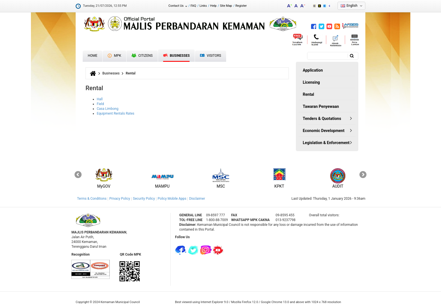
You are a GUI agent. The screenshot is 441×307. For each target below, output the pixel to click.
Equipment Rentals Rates (115, 113)
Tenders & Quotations (322, 118)
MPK (114, 56)
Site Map (226, 6)
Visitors (210, 56)
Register (241, 6)
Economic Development (324, 130)
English (351, 6)
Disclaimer (197, 199)
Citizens (142, 56)
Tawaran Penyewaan (321, 106)
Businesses (176, 56)
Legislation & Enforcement (326, 142)
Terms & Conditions (92, 199)
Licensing (311, 82)
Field (100, 104)
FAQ (193, 6)
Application (313, 70)
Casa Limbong (107, 109)
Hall (100, 99)
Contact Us (177, 6)
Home (92, 56)
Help (213, 6)
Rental (308, 94)
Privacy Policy (119, 199)
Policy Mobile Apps (172, 199)
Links (203, 6)
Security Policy (144, 199)
